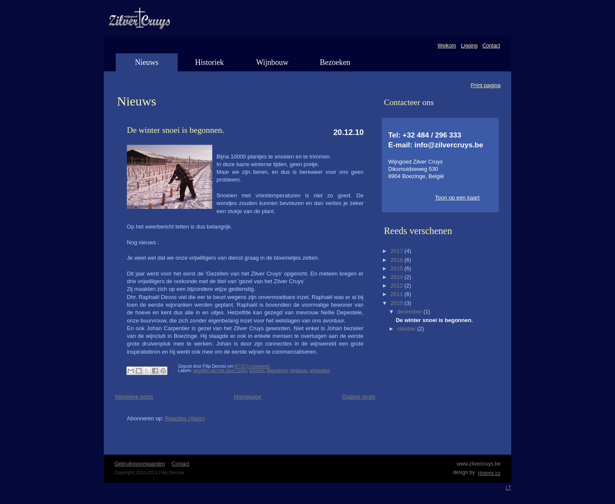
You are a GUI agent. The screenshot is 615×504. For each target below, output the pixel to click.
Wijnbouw (272, 62)
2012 (397, 285)
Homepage (247, 396)
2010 (397, 303)
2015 (397, 268)
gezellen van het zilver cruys (220, 370)
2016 (397, 260)
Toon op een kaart (457, 197)
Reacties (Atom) (185, 418)
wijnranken (320, 370)
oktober (407, 328)
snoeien (256, 370)
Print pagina (486, 85)
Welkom (447, 46)
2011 (397, 294)
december (410, 311)
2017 (397, 251)
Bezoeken (335, 62)
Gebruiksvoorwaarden (139, 464)
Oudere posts (358, 396)
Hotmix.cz (489, 473)
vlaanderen (276, 370)
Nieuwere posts (134, 396)
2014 (397, 277)
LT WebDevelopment (508, 488)
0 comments (257, 366)
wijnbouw (299, 370)
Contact (491, 46)
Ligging (469, 46)
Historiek (209, 62)
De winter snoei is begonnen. (175, 130)
